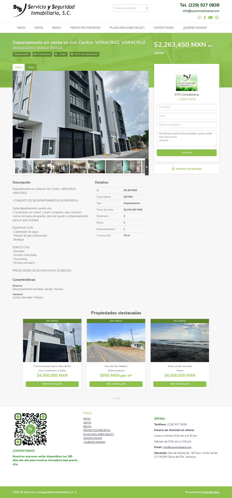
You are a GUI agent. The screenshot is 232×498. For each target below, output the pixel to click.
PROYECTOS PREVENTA (85, 28)
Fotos (18, 67)
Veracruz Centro (24, 47)
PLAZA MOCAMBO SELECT (127, 28)
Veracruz (42, 47)
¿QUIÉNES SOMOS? (195, 28)
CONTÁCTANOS (164, 28)
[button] (18, 356)
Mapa (31, 67)
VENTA (38, 28)
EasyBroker (211, 492)
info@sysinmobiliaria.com (177, 447)
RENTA (56, 28)
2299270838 (187, 99)
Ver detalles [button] (52, 384)
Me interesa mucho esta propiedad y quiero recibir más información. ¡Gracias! (187, 139)
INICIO (21, 28)
